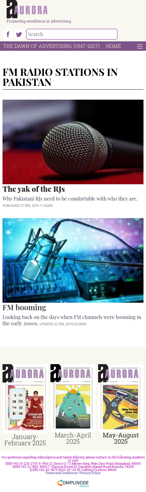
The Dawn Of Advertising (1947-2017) (51, 46)
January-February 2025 (25, 439)
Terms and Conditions (61, 473)
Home (113, 46)
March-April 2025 (73, 438)
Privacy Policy (90, 473)
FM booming (24, 307)
